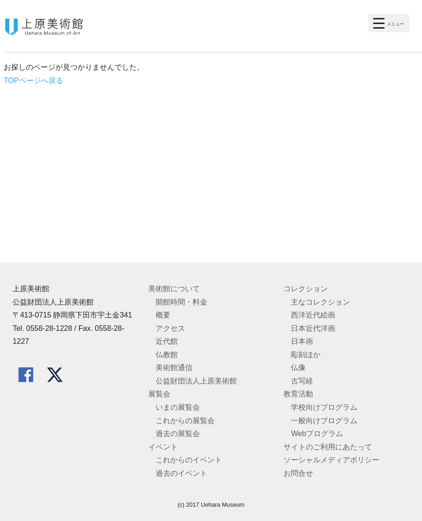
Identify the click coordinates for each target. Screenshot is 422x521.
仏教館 (167, 355)
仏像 (298, 367)
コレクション (305, 289)
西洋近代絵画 (313, 315)
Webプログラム (317, 433)
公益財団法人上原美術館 (196, 381)
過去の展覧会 (178, 433)
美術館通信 (174, 367)
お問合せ (298, 473)
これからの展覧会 (185, 421)
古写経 (302, 381)
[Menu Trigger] (389, 23)
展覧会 (159, 394)
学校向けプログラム (324, 407)
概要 (163, 315)
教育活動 (298, 394)
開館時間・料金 (181, 302)
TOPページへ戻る (33, 80)
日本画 (302, 341)
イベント (163, 447)
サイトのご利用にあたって (327, 447)
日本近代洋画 (313, 328)
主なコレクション (320, 302)
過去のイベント (181, 473)
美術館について (174, 289)
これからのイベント (189, 460)
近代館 (167, 341)
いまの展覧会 (178, 407)
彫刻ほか (305, 355)
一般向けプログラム (324, 421)
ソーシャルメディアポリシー (331, 460)
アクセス (170, 328)
